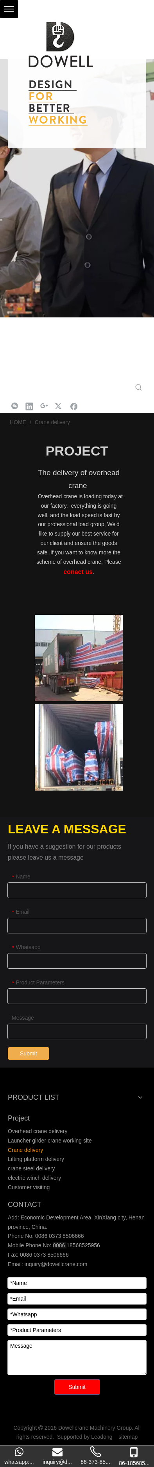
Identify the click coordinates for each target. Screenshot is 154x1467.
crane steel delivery (31, 1168)
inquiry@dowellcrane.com (55, 1264)
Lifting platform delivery (36, 1159)
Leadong (102, 1437)
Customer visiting (29, 1187)
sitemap (128, 1437)
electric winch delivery (34, 1178)
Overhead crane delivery (38, 1131)
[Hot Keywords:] (139, 388)
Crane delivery (25, 1150)
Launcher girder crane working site (50, 1140)
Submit (28, 1053)
